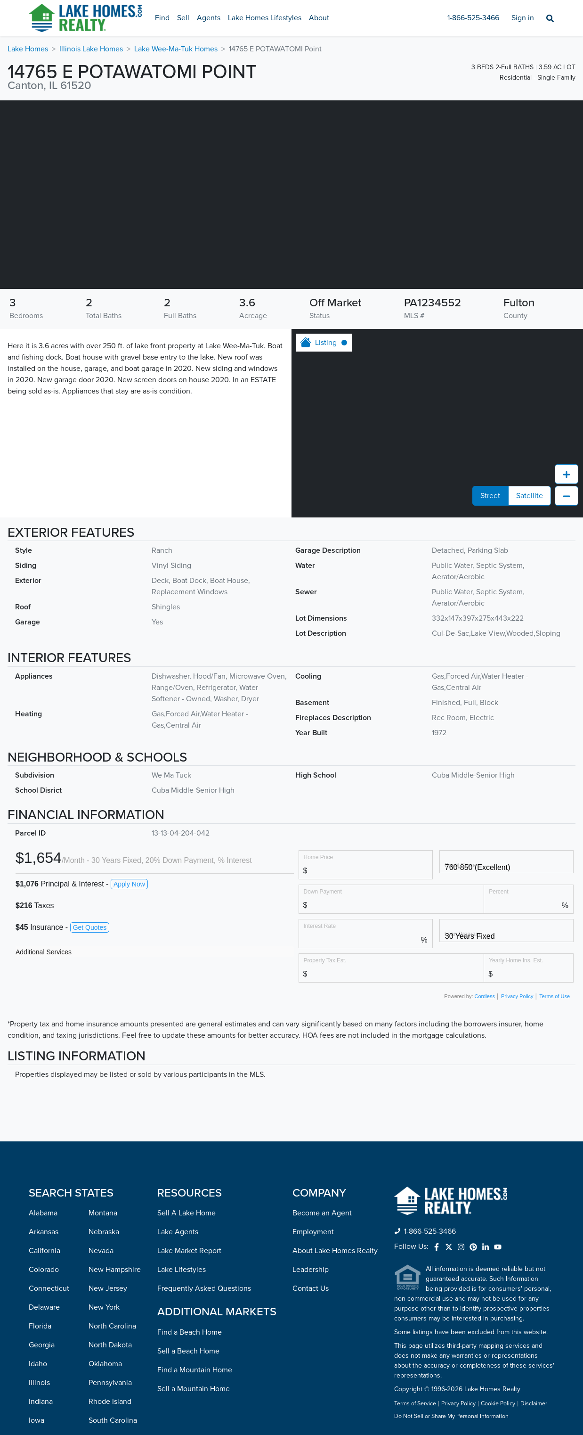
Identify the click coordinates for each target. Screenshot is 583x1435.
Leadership (310, 1269)
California (44, 1250)
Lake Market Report (189, 1250)
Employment (313, 1232)
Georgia (42, 1345)
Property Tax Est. (325, 960)
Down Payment (323, 891)
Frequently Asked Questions (204, 1288)
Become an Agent (322, 1213)
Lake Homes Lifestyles (264, 18)
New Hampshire (115, 1269)
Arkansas (43, 1232)
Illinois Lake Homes (91, 49)
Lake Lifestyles (181, 1269)
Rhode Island (110, 1401)
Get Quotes (90, 927)
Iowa (36, 1420)
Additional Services (44, 952)
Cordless (485, 996)
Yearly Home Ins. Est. (516, 960)
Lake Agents (177, 1232)
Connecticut (49, 1288)
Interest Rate (320, 926)
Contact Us (310, 1288)
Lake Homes (28, 49)
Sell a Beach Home (188, 1351)
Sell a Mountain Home (193, 1389)
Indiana (41, 1401)
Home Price (318, 857)
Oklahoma (105, 1364)
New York (104, 1307)
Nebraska (104, 1232)
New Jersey (108, 1288)
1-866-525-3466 (473, 18)
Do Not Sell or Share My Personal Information (451, 1416)
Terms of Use (554, 996)
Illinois (39, 1382)
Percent (498, 891)
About (319, 18)
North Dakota (110, 1345)
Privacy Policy (517, 996)
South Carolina (113, 1420)
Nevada (101, 1250)
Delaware (44, 1307)
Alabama (43, 1213)
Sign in (522, 18)
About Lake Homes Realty (335, 1250)
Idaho (38, 1364)
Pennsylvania (110, 1382)
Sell (183, 18)
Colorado (44, 1269)
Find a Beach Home (189, 1332)
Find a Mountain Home (194, 1370)
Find (162, 18)
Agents (208, 18)
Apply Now (129, 884)
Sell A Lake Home (186, 1213)
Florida (40, 1326)
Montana (103, 1213)
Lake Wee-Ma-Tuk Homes (176, 49)
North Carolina (112, 1326)
